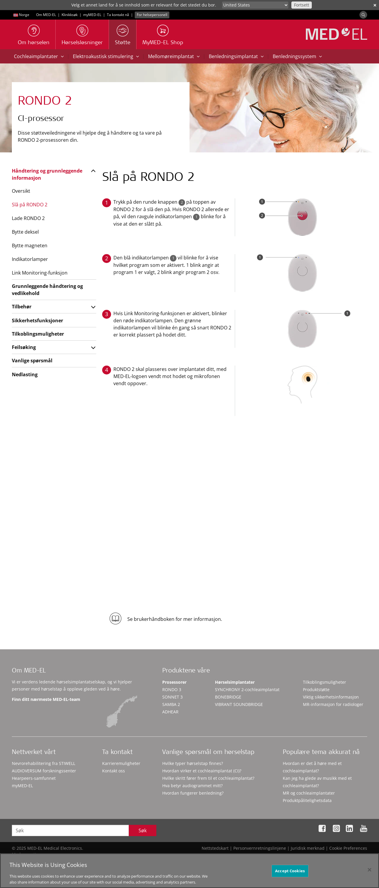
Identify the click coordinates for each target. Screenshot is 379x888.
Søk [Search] (143, 830)
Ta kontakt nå (118, 14)
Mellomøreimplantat (174, 56)
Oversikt (21, 191)
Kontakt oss (113, 771)
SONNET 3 (172, 697)
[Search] (363, 15)
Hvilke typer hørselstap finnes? (192, 763)
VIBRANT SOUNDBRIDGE (239, 704)
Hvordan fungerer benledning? (193, 793)
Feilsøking (24, 347)
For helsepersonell (152, 14)
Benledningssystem (297, 56)
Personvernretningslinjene (259, 848)
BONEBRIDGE (228, 697)
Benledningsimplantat (236, 56)
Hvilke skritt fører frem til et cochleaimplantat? (208, 778)
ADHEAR (170, 712)
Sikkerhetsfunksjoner (37, 320)
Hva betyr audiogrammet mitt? (192, 785)
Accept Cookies (290, 873)
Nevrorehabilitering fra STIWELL (43, 763)
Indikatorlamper (30, 259)
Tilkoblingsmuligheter (38, 334)
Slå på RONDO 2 (29, 204)
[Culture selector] (255, 5)
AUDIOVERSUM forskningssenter (44, 771)
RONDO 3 (171, 689)
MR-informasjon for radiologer (333, 704)
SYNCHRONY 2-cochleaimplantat (247, 689)
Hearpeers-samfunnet (34, 778)
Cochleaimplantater (39, 56)
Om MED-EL (46, 14)
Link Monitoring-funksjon (40, 273)
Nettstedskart (215, 848)
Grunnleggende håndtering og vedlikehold (47, 289)
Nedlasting (25, 374)
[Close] (369, 872)
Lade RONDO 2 (28, 218)
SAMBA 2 (171, 704)
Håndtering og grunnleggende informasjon (47, 174)
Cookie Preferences (348, 848)
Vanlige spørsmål (32, 360)
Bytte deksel (25, 232)
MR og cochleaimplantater (309, 793)
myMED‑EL (92, 14)
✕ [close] (375, 5)
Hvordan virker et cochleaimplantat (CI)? (201, 771)
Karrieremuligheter (121, 763)
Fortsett (301, 5)
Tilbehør (21, 306)
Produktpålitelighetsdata (307, 800)
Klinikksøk (70, 14)
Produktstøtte (316, 689)
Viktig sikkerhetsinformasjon (331, 697)
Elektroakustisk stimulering (106, 56)
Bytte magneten (29, 245)
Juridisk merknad (308, 848)
